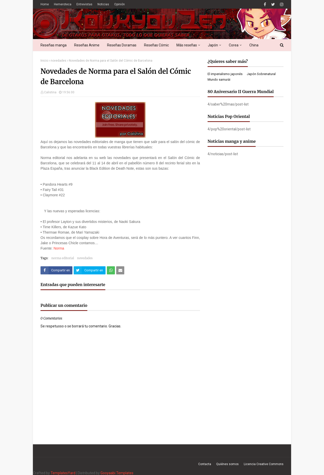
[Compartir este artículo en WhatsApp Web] (111, 270)
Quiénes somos (227, 464)
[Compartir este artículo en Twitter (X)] (90, 270)
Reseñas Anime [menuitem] (86, 45)
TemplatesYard (63, 473)
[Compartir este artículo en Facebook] (56, 270)
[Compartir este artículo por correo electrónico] (120, 270)
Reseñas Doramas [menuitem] (121, 45)
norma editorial (62, 258)
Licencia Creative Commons (264, 464)
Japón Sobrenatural (261, 74)
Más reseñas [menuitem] (186, 45)
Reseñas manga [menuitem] (53, 45)
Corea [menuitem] (233, 45)
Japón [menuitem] (213, 45)
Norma (58, 248)
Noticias (103, 4)
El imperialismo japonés (225, 74)
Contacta (204, 464)
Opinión (119, 4)
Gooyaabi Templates (116, 473)
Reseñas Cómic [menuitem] (156, 45)
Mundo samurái (219, 79)
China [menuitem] (253, 45)
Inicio (44, 60)
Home (44, 4)
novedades (58, 60)
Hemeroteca (62, 4)
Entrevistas (84, 4)
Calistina (50, 92)
